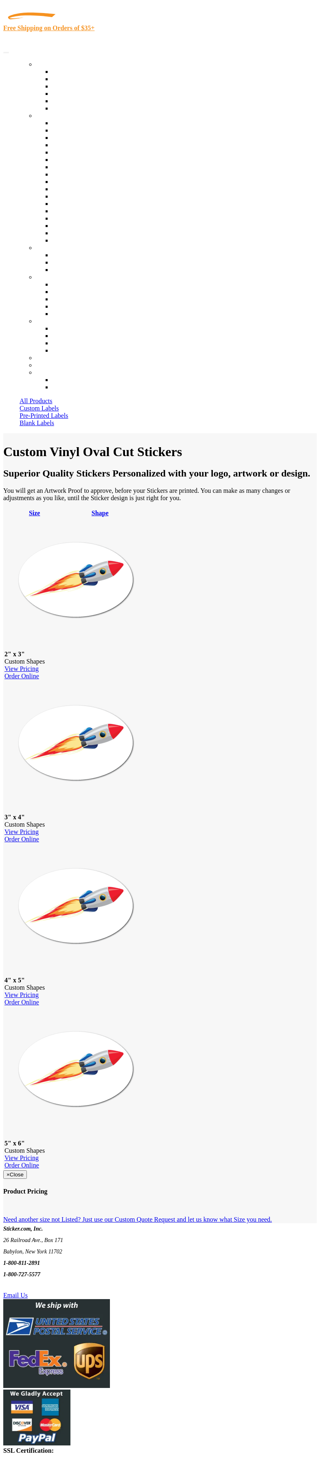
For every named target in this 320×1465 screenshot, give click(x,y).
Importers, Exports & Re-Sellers (94, 152)
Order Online (21, 676)
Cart (41, 372)
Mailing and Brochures (82, 196)
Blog (58, 291)
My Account (52, 365)
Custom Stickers (57, 247)
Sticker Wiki (68, 299)
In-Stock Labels (73, 71)
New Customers (73, 387)
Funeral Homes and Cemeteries (93, 232)
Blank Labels (37, 422)
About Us (48, 277)
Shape (100, 513)
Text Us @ (32, 1286)
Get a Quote (67, 262)
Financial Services (76, 188)
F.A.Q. (61, 313)
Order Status (68, 335)
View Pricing (21, 668)
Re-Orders (49, 357)
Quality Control (72, 130)
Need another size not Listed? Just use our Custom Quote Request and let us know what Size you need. (137, 1219)
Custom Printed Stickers (84, 181)
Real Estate (66, 210)
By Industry (51, 115)
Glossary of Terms (76, 306)
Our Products (53, 64)
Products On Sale (74, 86)
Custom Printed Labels (82, 78)
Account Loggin (73, 379)
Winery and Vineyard (80, 144)
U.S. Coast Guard (75, 218)
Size (34, 513)
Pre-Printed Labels (44, 415)
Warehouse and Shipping (84, 174)
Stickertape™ (70, 203)
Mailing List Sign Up (79, 343)
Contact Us (50, 321)
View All (63, 122)
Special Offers (71, 108)
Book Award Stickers (79, 240)
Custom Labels (39, 408)
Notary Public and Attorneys (89, 159)
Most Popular (70, 100)
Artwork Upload (73, 269)
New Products (70, 93)
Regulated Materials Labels (88, 225)
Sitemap (62, 350)
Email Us (15, 1295)
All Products (36, 400)
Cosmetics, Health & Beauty (89, 166)
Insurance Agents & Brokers (89, 137)
